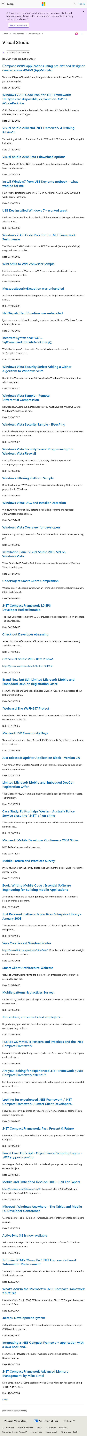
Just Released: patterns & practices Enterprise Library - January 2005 (41, 916)
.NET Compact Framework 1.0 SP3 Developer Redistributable (26, 607)
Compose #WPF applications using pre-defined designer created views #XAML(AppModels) (43, 68)
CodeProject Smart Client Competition (30, 580)
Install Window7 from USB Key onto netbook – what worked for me (40, 183)
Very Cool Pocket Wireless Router (26, 943)
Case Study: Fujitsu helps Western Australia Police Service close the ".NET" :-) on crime (38, 813)
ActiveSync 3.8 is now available (24, 1235)
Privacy (62, 1427)
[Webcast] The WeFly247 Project (25, 708)
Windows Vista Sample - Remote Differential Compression (26, 397)
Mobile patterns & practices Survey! (28, 992)
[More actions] (82, 33)
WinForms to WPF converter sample (28, 264)
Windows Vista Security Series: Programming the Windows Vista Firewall (37, 451)
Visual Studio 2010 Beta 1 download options (33, 156)
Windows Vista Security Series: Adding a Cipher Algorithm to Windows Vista (36, 368)
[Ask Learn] (77, 33)
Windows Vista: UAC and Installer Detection (34, 502)
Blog (38, 1427)
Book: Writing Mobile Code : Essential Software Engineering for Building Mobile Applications (36, 887)
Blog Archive (18, 33)
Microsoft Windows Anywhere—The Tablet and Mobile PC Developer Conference (42, 1208)
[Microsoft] (43, 4)
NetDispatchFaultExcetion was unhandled (32, 313)
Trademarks (51, 1431)
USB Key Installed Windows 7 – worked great (34, 210)
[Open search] (74, 4)
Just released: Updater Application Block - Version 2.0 (41, 757)
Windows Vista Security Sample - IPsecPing (33, 424)
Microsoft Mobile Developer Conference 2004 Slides (40, 840)
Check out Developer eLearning (25, 634)
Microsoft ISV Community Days (25, 733)
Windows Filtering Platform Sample (28, 478)
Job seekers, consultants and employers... (32, 1017)
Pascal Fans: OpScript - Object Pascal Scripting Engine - (42, 1155)
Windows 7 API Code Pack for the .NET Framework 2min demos (39, 237)
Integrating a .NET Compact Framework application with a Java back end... (43, 1344)
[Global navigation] (3, 4)
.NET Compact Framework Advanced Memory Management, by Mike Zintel (35, 1373)
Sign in (82, 3)
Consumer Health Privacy (13, 1431)
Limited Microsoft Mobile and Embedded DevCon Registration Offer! (38, 784)
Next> (5, 1399)
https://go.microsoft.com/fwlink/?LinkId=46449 (26, 665)
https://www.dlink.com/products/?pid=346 (24, 950)
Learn (5, 33)
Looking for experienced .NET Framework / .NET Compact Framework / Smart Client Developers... (37, 1101)
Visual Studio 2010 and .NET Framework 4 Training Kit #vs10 (38, 130)
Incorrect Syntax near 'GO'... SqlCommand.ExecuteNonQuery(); (27, 339)
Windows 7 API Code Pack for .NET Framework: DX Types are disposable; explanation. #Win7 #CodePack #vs (36, 98)
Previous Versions (25, 1427)
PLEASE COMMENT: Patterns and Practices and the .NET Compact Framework (42, 1043)
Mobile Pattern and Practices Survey (28, 860)
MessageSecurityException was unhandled (33, 288)
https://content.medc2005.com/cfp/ (20, 1188)
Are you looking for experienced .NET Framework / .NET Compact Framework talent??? (43, 1072)
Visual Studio (34, 33)
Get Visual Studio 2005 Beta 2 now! (27, 659)
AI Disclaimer (8, 1427)
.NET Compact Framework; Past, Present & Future (38, 1128)
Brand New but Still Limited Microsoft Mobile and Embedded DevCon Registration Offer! (38, 681)
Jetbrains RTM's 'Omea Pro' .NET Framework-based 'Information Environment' (39, 1262)
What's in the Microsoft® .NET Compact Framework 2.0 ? (43, 1291)
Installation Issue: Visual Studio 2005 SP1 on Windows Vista (34, 554)
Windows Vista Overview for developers (31, 527)
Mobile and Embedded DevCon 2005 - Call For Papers (41, 1182)
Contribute (51, 1427)
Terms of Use (36, 1431)
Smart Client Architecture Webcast (27, 967)
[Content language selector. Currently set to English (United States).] (15, 1421)
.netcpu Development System (23, 1317)
